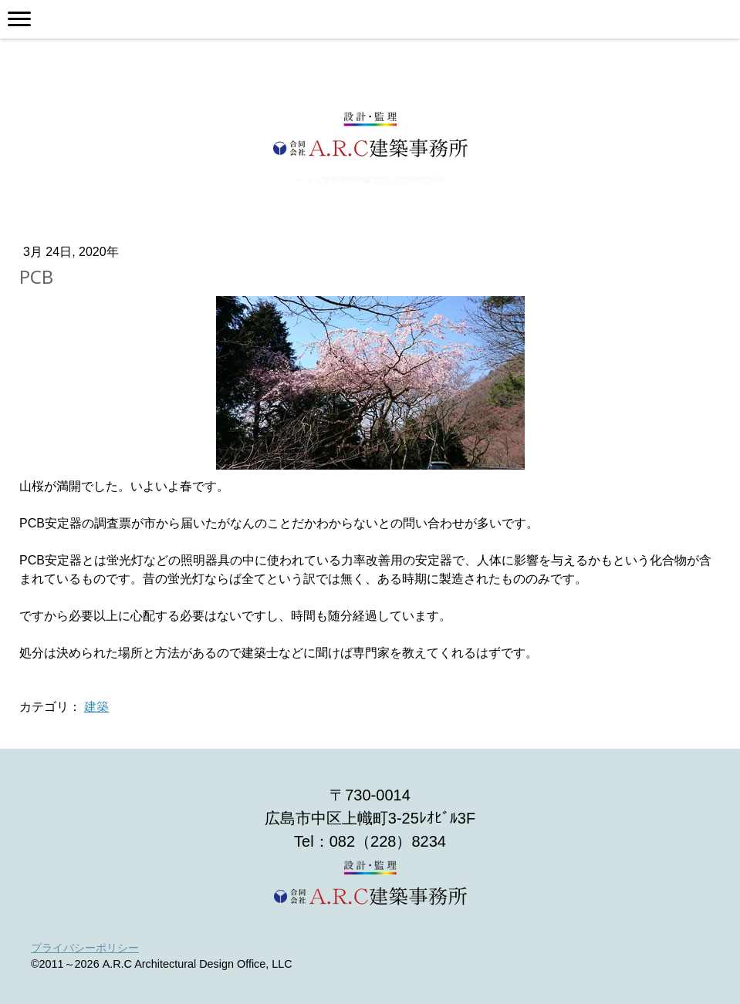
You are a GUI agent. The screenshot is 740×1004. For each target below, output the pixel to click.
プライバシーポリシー (85, 948)
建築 (96, 706)
